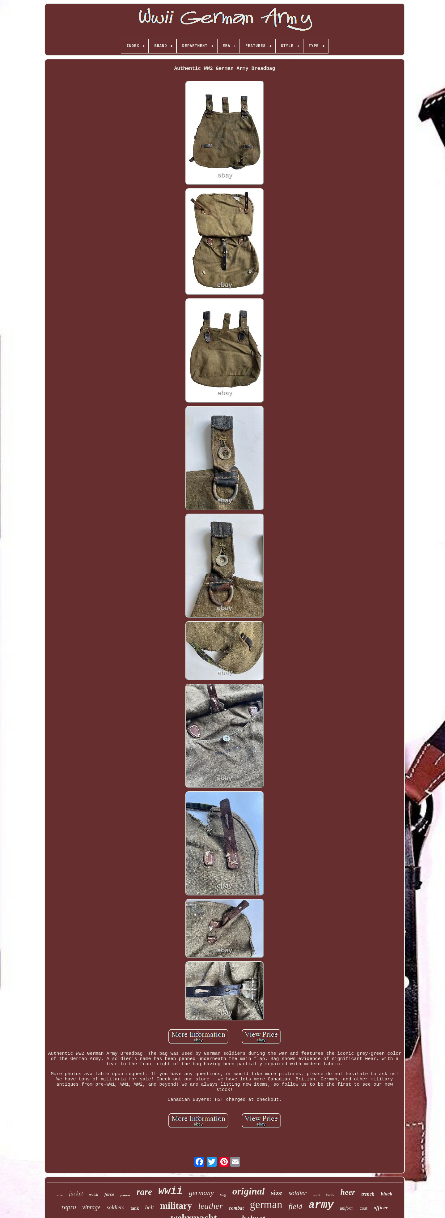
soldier (298, 1193)
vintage (91, 1207)
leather (210, 1206)
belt (149, 1207)
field (295, 1206)
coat (363, 1208)
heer (348, 1192)
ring (223, 1194)
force (109, 1194)
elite (60, 1195)
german (266, 1205)
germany (201, 1193)
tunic (330, 1194)
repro (68, 1207)
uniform (347, 1208)
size (276, 1193)
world (316, 1195)
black (386, 1194)
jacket (76, 1193)
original (248, 1191)
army (321, 1205)
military (176, 1205)
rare (144, 1192)
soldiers (115, 1207)
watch (93, 1194)
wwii (170, 1191)
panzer (125, 1195)
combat (236, 1208)
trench (368, 1194)
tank (134, 1208)
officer (381, 1208)
